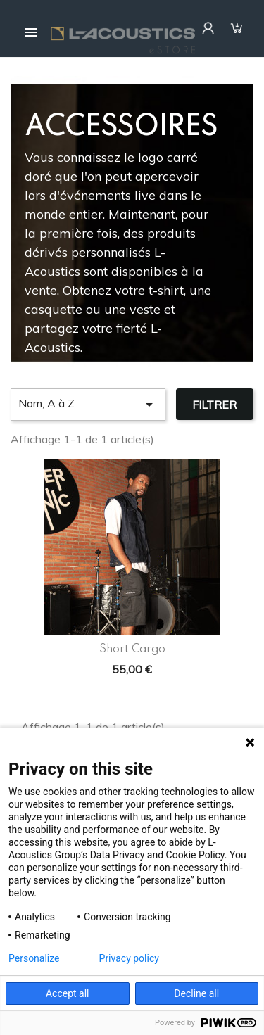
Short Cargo (132, 649)
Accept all (67, 993)
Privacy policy (129, 958)
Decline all (196, 993)
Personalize (34, 958)
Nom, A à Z (88, 404)
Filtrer (214, 405)
